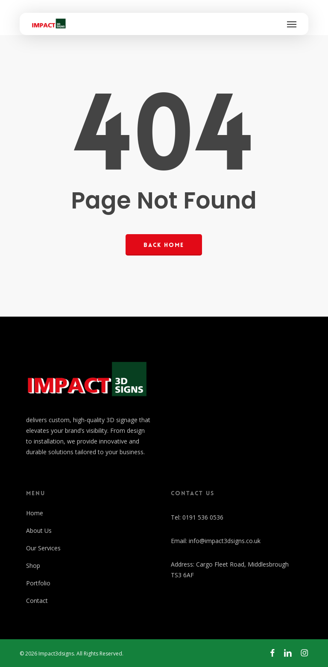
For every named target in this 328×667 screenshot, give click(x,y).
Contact (37, 600)
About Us (39, 530)
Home (34, 513)
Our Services (43, 548)
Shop (33, 565)
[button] (291, 24)
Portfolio (38, 583)
